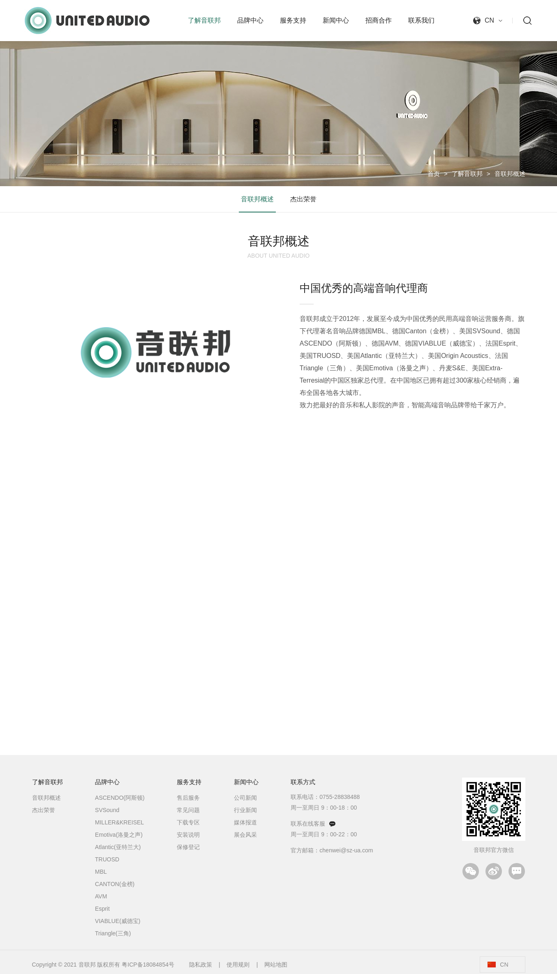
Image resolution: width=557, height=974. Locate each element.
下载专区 (188, 822)
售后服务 (188, 797)
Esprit (102, 908)
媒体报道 (245, 822)
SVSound (107, 810)
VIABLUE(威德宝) (117, 921)
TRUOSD (107, 859)
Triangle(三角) (113, 933)
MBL (101, 871)
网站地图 (275, 964)
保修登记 (188, 847)
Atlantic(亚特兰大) (118, 847)
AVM (101, 896)
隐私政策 (200, 964)
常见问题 (188, 810)
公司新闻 (245, 797)
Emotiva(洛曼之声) (119, 834)
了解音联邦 (467, 173)
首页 (434, 173)
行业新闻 (245, 810)
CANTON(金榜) (114, 884)
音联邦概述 (510, 173)
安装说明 (188, 834)
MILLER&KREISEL (119, 822)
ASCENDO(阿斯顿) (120, 797)
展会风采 (245, 834)
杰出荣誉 (303, 199)
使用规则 (238, 964)
